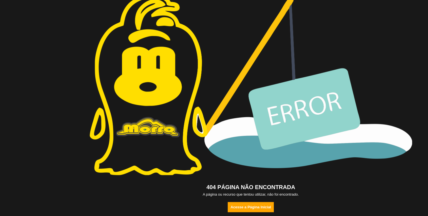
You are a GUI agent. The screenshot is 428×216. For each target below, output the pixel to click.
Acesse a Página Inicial (251, 207)
